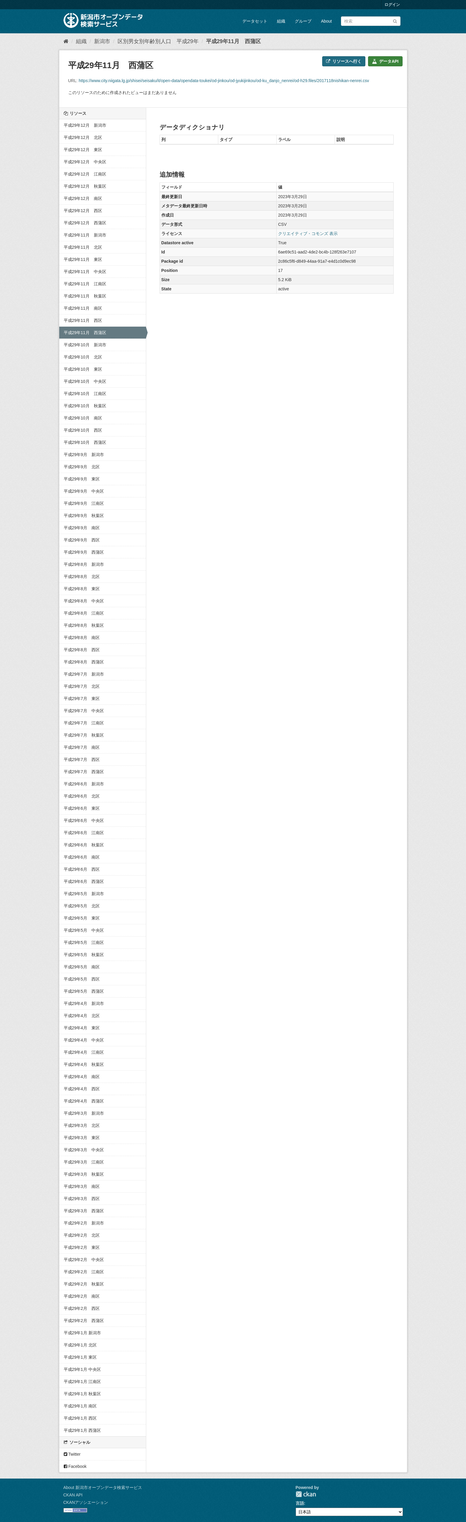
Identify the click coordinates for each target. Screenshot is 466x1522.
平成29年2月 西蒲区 (84, 1320)
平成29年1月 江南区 (82, 1381)
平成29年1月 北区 (80, 1345)
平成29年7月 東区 (82, 698)
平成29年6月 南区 (82, 857)
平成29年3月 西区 (82, 1198)
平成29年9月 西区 (82, 540)
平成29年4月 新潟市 (84, 1003)
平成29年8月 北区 (82, 576)
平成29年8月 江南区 (84, 613)
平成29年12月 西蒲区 (85, 222)
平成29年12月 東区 (83, 149)
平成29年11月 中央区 (85, 271)
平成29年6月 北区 (82, 796)
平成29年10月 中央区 (85, 381)
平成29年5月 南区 (82, 966)
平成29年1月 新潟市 (82, 1332)
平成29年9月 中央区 (84, 491)
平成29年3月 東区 (82, 1137)
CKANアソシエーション (85, 1502)
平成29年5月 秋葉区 (84, 954)
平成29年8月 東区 (82, 588)
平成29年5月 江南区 (84, 942)
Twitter (72, 1454)
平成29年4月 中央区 (84, 1040)
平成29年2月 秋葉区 (84, 1284)
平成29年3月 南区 (82, 1186)
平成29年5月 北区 (82, 906)
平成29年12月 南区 (83, 198)
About (326, 21)
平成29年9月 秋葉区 (84, 515)
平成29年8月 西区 (82, 649)
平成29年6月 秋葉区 (84, 845)
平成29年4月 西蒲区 (84, 1101)
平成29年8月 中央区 (84, 601)
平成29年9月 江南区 (84, 503)
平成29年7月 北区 (82, 686)
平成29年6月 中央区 (84, 820)
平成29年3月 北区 (82, 1125)
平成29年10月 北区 (83, 357)
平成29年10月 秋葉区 (85, 405)
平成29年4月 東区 (82, 1027)
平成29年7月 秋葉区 (84, 735)
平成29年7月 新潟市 (84, 674)
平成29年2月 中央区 (84, 1259)
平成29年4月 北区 (82, 1015)
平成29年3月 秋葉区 (84, 1174)
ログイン (392, 4)
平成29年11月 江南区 (85, 283)
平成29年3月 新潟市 (84, 1113)
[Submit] (395, 20)
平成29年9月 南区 (82, 527)
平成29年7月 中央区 (84, 710)
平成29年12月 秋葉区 (85, 186)
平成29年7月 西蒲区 (84, 771)
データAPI (385, 61)
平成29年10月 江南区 (85, 393)
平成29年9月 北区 (82, 466)
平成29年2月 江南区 (84, 1271)
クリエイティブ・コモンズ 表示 (308, 233)
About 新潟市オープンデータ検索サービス (102, 1487)
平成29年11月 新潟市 (85, 235)
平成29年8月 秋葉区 (84, 625)
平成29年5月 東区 (82, 918)
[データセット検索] (370, 21)
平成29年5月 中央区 (84, 930)
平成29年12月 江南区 (85, 174)
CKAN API (73, 1495)
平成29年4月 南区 (82, 1076)
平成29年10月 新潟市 (85, 344)
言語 (300, 1503)
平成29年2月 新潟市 (84, 1223)
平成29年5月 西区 (82, 979)
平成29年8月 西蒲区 (84, 662)
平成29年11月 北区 (83, 247)
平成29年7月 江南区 (84, 723)
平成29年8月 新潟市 (84, 564)
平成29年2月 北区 (82, 1235)
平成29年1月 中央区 (82, 1369)
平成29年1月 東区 (80, 1357)
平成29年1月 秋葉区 (82, 1393)
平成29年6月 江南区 (84, 832)
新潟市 (102, 41)
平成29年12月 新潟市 (85, 125)
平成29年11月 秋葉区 (85, 296)
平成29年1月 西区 (80, 1418)
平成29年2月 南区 (82, 1296)
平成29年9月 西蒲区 (84, 552)
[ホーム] (65, 41)
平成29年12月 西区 (83, 210)
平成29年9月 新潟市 (84, 454)
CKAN (306, 1494)
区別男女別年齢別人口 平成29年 (158, 41)
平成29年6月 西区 (82, 869)
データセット (254, 21)
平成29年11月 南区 (83, 308)
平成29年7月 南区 (82, 747)
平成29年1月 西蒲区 (82, 1430)
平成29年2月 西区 (82, 1308)
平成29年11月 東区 (83, 259)
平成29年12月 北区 (83, 137)
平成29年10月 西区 (83, 430)
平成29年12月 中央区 (85, 161)
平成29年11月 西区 (83, 320)
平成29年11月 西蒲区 (233, 41)
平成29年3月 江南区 (84, 1162)
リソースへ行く (343, 61)
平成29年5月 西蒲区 (84, 991)
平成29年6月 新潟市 (84, 784)
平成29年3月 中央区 (84, 1149)
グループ (303, 21)
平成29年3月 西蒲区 (84, 1210)
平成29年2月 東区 (82, 1247)
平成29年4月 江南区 (84, 1052)
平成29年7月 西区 (82, 759)
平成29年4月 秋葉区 (84, 1064)
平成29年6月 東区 (82, 808)
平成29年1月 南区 (80, 1406)
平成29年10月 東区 (83, 369)
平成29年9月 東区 (82, 479)
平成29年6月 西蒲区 (84, 881)
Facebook (75, 1466)
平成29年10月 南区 (83, 418)
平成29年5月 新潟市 (84, 893)
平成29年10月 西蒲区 (85, 442)
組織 (281, 21)
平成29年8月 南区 (82, 637)
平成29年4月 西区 (82, 1088)
